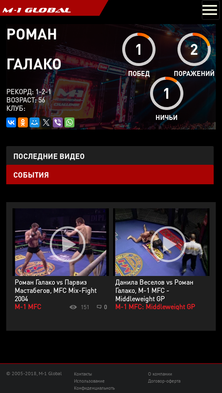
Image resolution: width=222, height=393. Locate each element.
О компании (160, 374)
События (31, 174)
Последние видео (49, 156)
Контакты (83, 374)
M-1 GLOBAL (36, 10)
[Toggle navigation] (211, 10)
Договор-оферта (164, 381)
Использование (89, 381)
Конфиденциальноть (94, 388)
